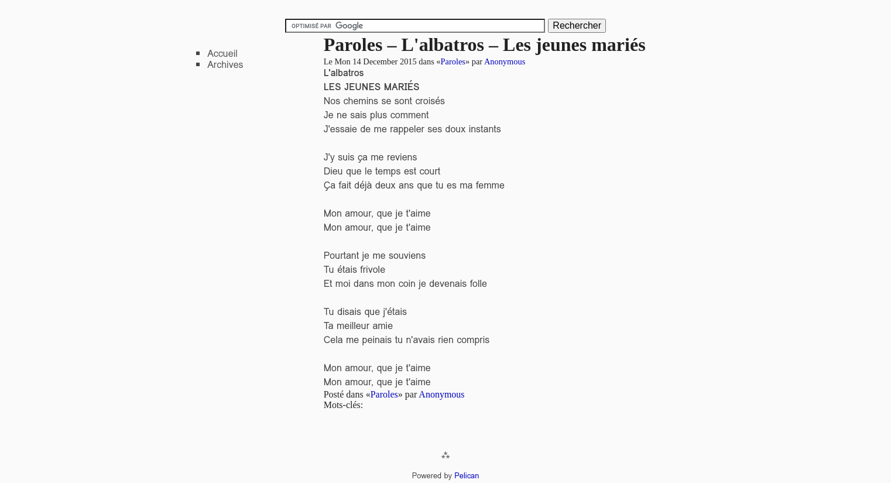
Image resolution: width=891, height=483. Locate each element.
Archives (225, 64)
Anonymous (504, 61)
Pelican (466, 476)
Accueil (222, 53)
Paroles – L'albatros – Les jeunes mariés (485, 44)
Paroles (453, 61)
